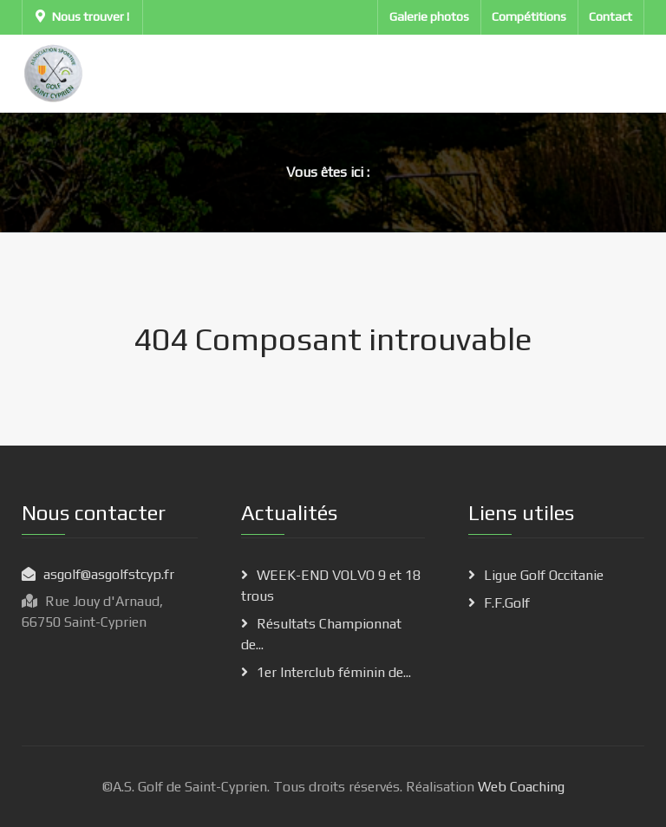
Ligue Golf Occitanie (544, 575)
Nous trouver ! (82, 16)
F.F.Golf (507, 603)
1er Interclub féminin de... (334, 672)
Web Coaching (519, 786)
